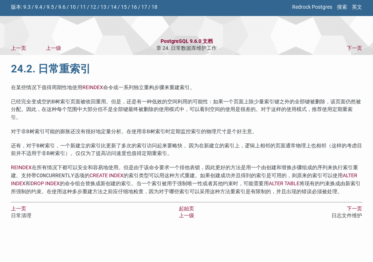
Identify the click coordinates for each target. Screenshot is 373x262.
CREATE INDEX (106, 176)
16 (134, 7)
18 (154, 7)
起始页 (186, 209)
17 (144, 7)
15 (124, 7)
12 (93, 7)
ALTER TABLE (284, 183)
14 (114, 7)
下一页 (354, 48)
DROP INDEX (45, 183)
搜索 (342, 7)
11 (83, 7)
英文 (357, 7)
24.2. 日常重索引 (51, 69)
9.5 (50, 7)
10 (73, 7)
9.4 (38, 7)
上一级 (53, 48)
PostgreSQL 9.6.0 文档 (187, 41)
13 (103, 7)
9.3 (27, 7)
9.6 (62, 7)
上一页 (18, 48)
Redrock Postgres (312, 7)
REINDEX (92, 87)
